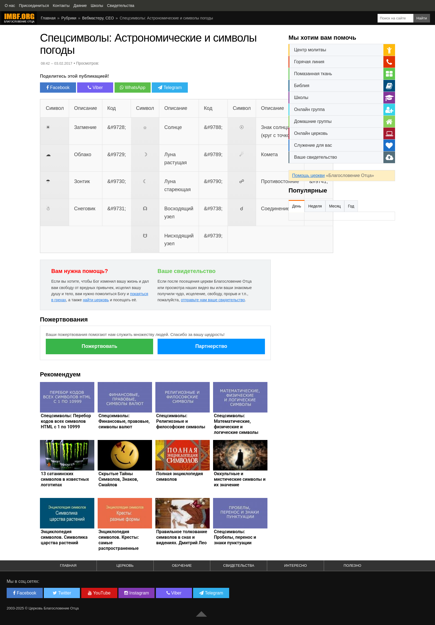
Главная (48, 18)
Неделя (315, 206)
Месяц (335, 206)
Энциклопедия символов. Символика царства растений (64, 537)
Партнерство (211, 346)
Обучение (182, 565)
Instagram (136, 593)
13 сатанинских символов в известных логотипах (65, 479)
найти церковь (96, 300)
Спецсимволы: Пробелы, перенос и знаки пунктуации (235, 537)
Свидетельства (238, 565)
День (296, 206)
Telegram (170, 87)
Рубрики (68, 18)
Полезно (352, 565)
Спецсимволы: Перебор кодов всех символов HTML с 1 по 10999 (66, 421)
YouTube (99, 593)
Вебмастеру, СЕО (98, 18)
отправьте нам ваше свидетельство (213, 300)
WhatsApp (132, 87)
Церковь (125, 565)
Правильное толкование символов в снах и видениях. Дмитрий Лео (181, 537)
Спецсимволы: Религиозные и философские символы (180, 421)
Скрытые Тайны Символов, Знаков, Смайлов (118, 479)
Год (351, 206)
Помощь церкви (308, 175)
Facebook (58, 87)
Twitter (62, 593)
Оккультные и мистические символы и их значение (239, 479)
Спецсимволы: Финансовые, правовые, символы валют (124, 421)
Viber (95, 87)
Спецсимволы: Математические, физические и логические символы (236, 424)
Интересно (295, 565)
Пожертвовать (99, 346)
